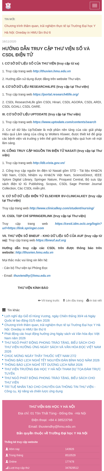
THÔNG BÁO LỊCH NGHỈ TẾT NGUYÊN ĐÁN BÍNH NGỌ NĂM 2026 (52, 360)
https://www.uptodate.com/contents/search (64, 122)
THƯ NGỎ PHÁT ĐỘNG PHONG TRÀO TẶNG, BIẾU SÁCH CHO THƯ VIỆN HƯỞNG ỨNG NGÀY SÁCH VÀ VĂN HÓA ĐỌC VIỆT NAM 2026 (52, 347)
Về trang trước (49, 300)
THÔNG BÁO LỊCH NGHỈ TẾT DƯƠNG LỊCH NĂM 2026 (43, 364)
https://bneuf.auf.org (51, 240)
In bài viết (94, 300)
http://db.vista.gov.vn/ (49, 163)
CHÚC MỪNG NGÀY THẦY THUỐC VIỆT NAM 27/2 (40, 356)
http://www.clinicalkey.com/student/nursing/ (61, 208)
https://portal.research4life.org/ (56, 94)
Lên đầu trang (72, 300)
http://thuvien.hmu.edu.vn (52, 71)
